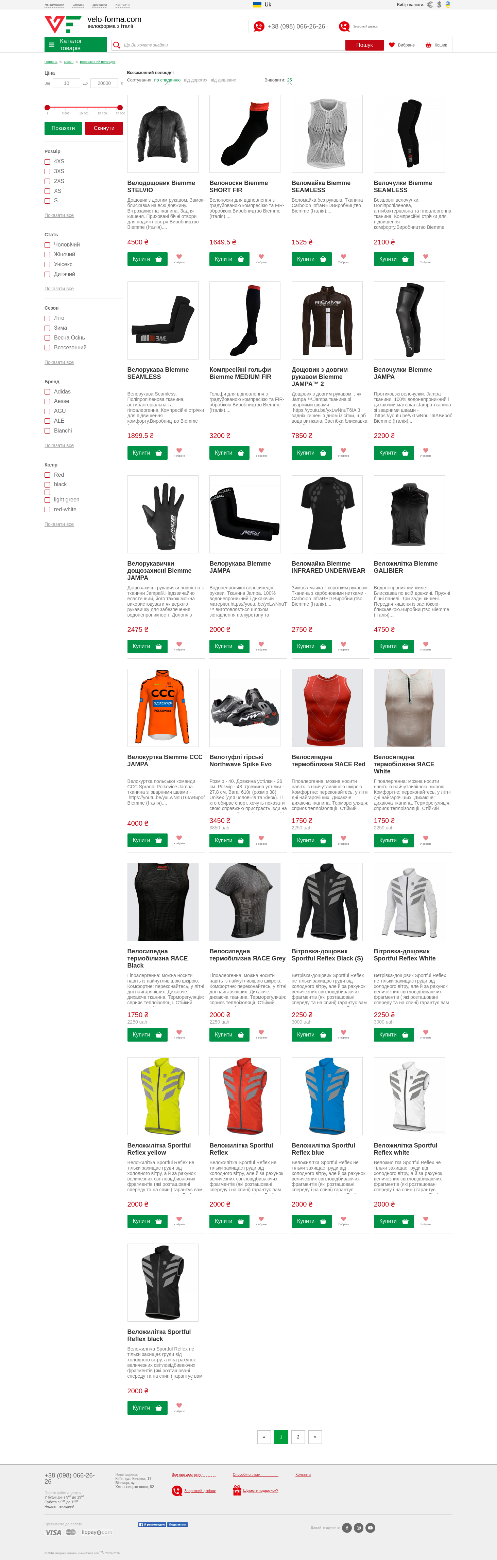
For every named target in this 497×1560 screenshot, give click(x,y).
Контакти (123, 4)
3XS (59, 171)
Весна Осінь (69, 338)
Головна (51, 61)
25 (289, 79)
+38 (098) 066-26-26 (70, 1478)
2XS (59, 181)
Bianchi (63, 431)
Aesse (61, 401)
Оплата (78, 4)
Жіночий (64, 254)
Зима (60, 328)
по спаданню (167, 79)
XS (57, 191)
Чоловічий (67, 244)
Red (59, 475)
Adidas (62, 391)
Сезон (68, 61)
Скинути (104, 128)
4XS (59, 161)
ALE (59, 421)
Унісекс (63, 264)
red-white (65, 509)
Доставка (99, 4)
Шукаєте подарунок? (255, 1490)
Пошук (364, 45)
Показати (63, 128)
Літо (59, 318)
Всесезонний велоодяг (97, 61)
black (60, 484)
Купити (141, 259)
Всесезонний (70, 347)
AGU (60, 411)
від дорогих (195, 79)
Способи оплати (246, 1474)
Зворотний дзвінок (365, 26)
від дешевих (223, 79)
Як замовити (54, 4)
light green (67, 499)
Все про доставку (186, 1474)
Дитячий (64, 274)
